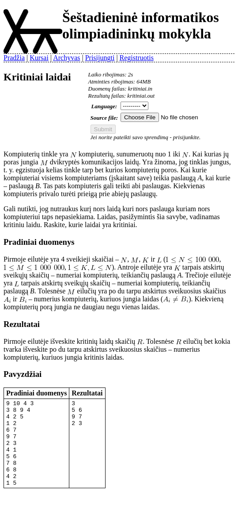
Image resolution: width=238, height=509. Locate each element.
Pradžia (14, 57)
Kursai (39, 57)
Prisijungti (100, 57)
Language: (104, 106)
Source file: (104, 117)
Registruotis (137, 57)
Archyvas (66, 57)
